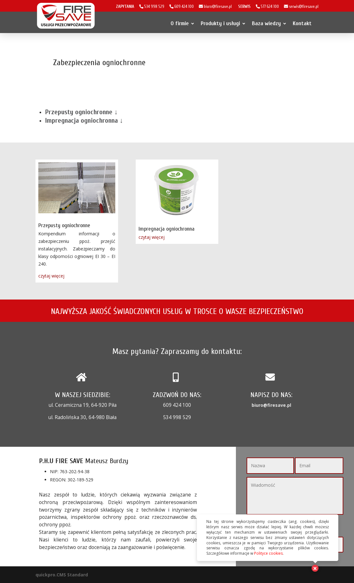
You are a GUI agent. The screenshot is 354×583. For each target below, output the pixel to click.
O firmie (182, 23)
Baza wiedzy (269, 23)
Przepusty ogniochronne (64, 225)
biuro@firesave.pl (271, 405)
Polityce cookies (268, 553)
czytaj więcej (51, 276)
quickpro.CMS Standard (61, 575)
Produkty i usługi (223, 23)
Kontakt (302, 23)
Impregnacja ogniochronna (166, 229)
